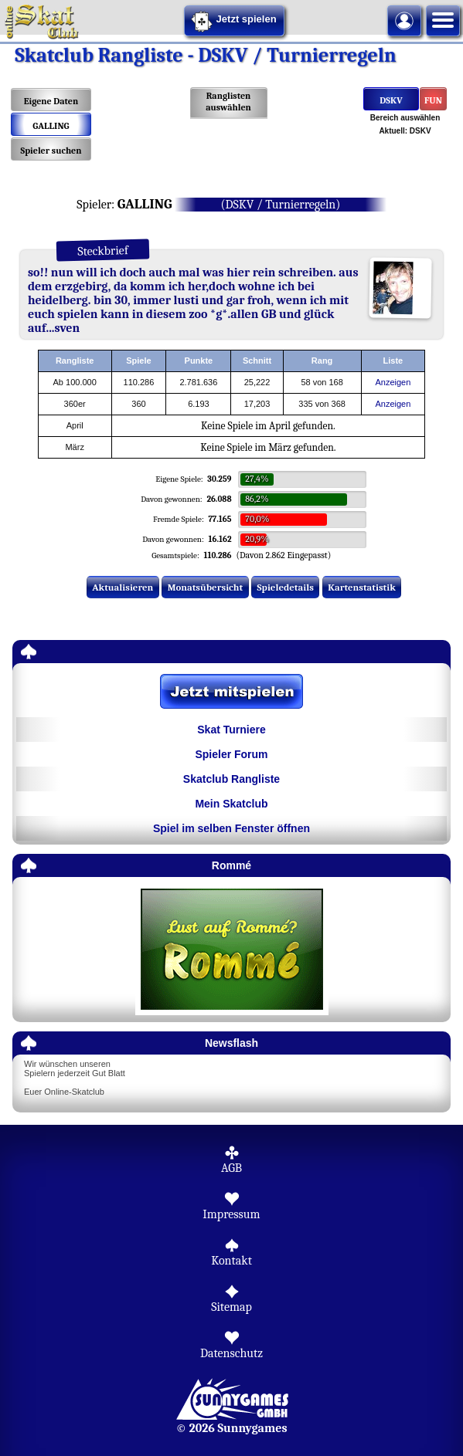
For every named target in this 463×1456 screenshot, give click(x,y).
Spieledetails (285, 587)
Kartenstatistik (362, 587)
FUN (433, 100)
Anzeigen (392, 382)
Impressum (231, 1214)
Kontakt (231, 1261)
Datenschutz (231, 1353)
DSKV (391, 100)
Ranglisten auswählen (228, 101)
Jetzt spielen (233, 21)
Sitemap (231, 1307)
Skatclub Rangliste (231, 779)
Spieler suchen (50, 150)
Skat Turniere (231, 729)
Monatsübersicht (205, 587)
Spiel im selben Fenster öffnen (231, 828)
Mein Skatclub (231, 803)
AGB (231, 1168)
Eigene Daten (51, 101)
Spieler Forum (231, 754)
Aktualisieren (122, 587)
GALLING (50, 125)
